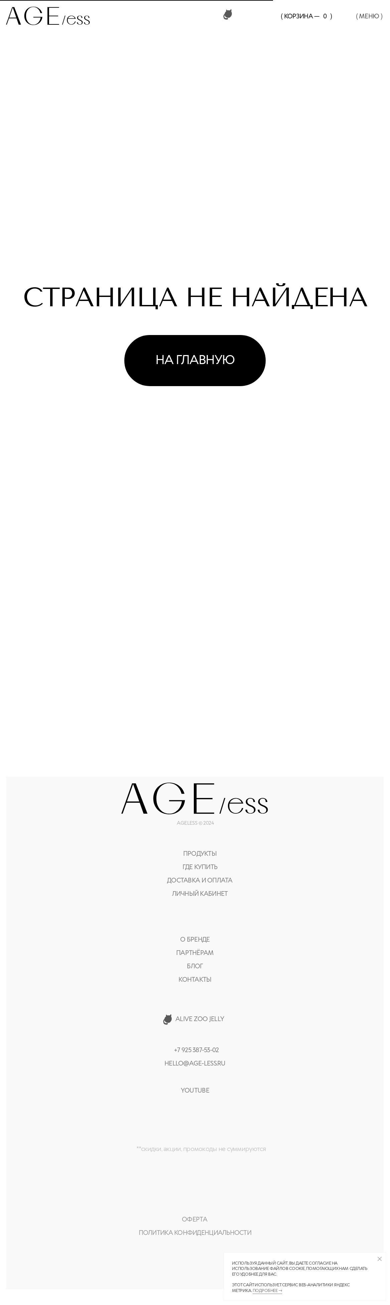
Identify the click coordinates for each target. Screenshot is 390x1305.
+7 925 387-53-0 (195, 1050)
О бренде (195, 940)
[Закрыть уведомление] (379, 1259)
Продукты (200, 854)
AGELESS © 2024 (195, 823)
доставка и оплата (200, 880)
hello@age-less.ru (195, 1063)
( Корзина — (300, 16)
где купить (200, 867)
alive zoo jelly (199, 1019)
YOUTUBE (195, 1091)
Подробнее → (267, 1291)
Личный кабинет (200, 894)
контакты (194, 980)
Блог (195, 966)
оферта (194, 1219)
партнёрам (195, 953)
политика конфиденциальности (195, 1233)
